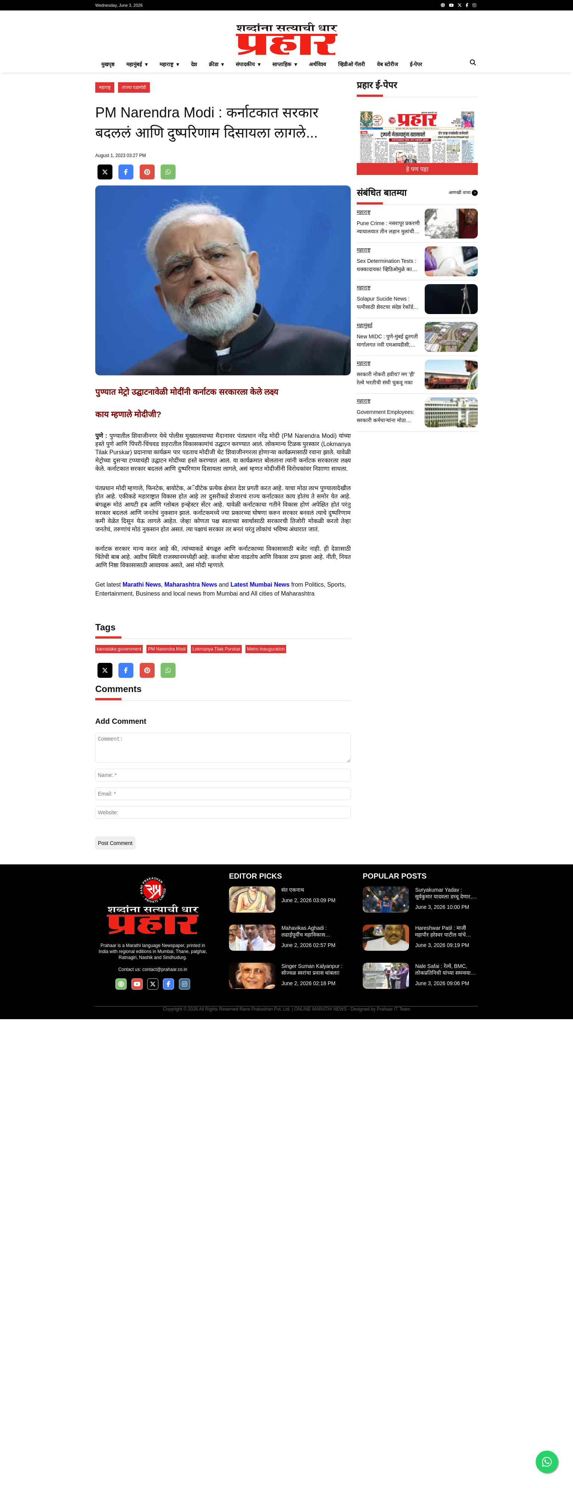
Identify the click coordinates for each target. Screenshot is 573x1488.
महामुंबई (364, 430)
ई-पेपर (416, 169)
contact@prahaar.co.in (164, 1438)
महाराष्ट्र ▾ (169, 169)
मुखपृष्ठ (107, 169)
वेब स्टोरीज (387, 169)
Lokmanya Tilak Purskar (216, 1117)
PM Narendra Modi (167, 1117)
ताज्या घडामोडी (134, 192)
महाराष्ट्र (105, 192)
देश (194, 169)
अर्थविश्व (317, 169)
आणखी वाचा (463, 298)
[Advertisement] (286, 68)
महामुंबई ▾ (137, 169)
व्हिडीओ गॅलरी (351, 169)
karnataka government (119, 1117)
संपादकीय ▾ (248, 169)
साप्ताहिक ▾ (284, 169)
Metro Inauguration (266, 1117)
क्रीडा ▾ (216, 169)
